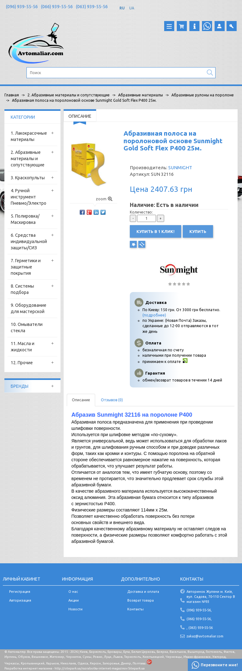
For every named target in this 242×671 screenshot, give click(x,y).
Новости (75, 609)
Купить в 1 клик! (155, 231)
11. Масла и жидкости (22, 346)
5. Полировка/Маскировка (25, 219)
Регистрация (19, 591)
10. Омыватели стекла (27, 327)
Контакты (135, 609)
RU (122, 8)
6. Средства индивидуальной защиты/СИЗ (29, 241)
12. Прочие (22, 362)
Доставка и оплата (143, 591)
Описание (81, 400)
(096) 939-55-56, (199, 610)
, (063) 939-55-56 (200, 628)
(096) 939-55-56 (22, 6)
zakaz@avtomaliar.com (205, 636)
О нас (73, 591)
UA (131, 8)
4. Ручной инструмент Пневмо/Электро (28, 197)
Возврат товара (140, 600)
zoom (104, 199)
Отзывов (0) (112, 400)
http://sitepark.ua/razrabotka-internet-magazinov (91, 668)
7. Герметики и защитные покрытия (26, 267)
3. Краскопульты (28, 177)
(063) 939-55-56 (92, 6)
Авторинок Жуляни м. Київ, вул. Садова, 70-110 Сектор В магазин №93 (211, 596)
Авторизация (20, 600)
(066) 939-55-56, (199, 619)
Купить (197, 231)
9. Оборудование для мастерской (28, 308)
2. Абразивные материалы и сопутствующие (27, 158)
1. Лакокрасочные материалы (29, 136)
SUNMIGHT (180, 167)
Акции (73, 600)
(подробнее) (154, 315)
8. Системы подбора (22, 289)
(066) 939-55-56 (57, 6)
